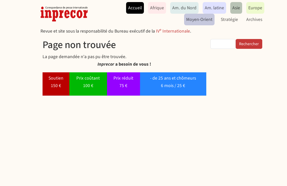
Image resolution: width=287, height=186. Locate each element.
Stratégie (229, 19)
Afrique (157, 8)
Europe (255, 8)
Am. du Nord (184, 8)
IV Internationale (173, 31)
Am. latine (214, 8)
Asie (236, 8)
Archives (254, 19)
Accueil (135, 8)
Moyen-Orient (199, 19)
